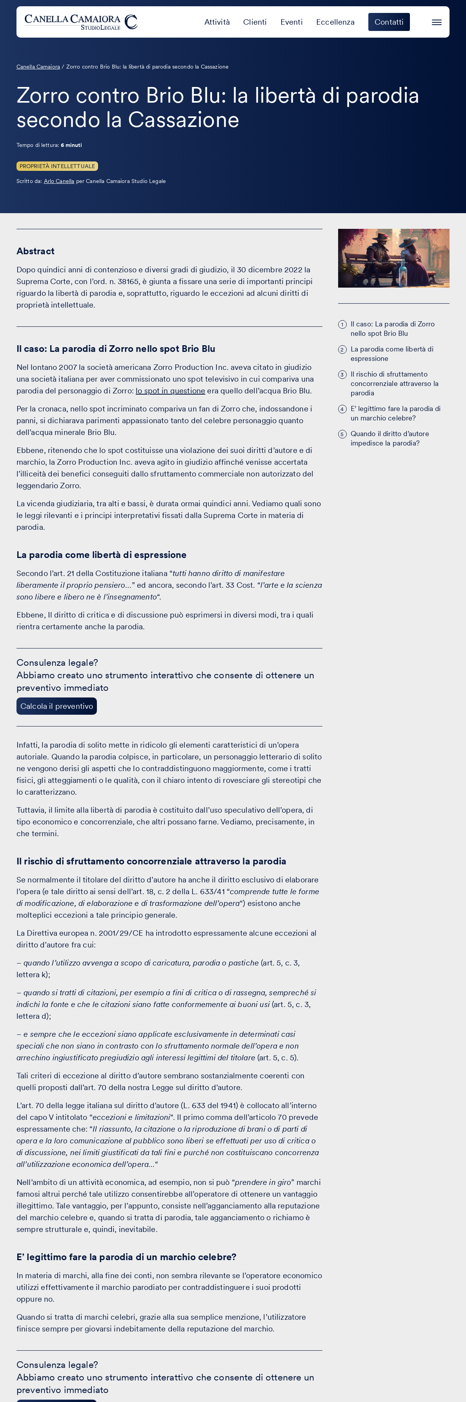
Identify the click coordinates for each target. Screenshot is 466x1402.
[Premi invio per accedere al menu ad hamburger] (437, 21)
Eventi (291, 22)
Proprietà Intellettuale (57, 166)
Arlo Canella (59, 181)
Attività (217, 22)
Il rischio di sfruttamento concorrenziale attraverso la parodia (395, 383)
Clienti (255, 22)
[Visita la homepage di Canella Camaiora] (82, 22)
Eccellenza (335, 22)
